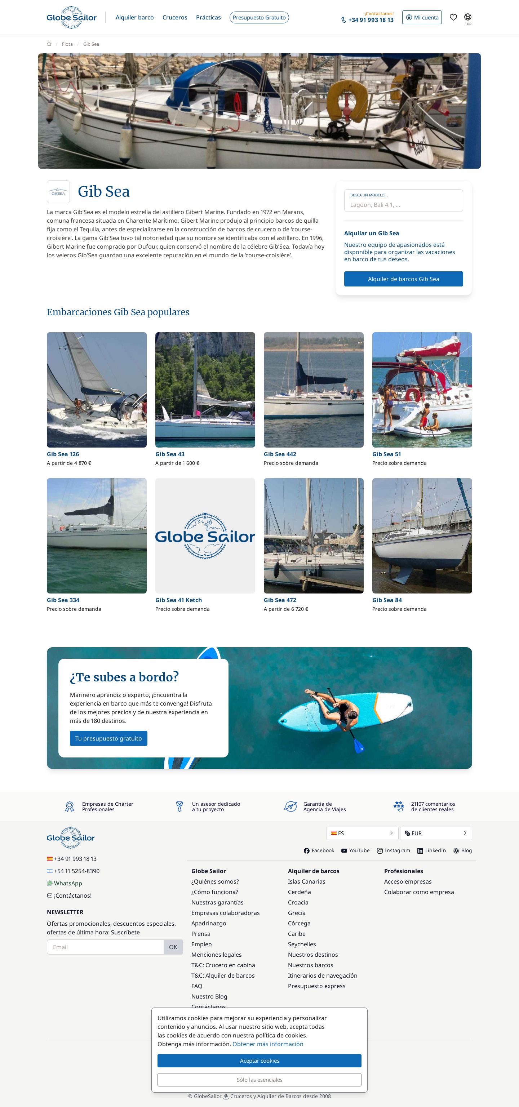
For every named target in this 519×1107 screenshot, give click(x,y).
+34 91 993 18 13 (72, 859)
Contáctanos (208, 1007)
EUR (436, 833)
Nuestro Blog (209, 996)
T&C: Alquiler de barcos (223, 975)
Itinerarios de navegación (323, 975)
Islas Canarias (306, 881)
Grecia (297, 913)
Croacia (298, 902)
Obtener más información (267, 1044)
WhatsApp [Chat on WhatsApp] (64, 883)
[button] (134, 17)
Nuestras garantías (217, 902)
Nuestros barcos (310, 965)
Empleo (201, 944)
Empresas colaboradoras (225, 913)
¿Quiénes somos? (215, 881)
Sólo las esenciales (260, 1079)
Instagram (393, 850)
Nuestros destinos (313, 955)
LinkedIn (431, 850)
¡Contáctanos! (69, 895)
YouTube (355, 850)
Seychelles (302, 944)
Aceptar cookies (259, 1060)
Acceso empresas (408, 881)
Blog (462, 850)
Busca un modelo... (369, 194)
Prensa (200, 934)
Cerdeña (299, 892)
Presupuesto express (317, 986)
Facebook (319, 850)
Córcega (299, 923)
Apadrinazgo (208, 923)
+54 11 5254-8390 (73, 871)
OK (173, 947)
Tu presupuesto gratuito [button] (108, 738)
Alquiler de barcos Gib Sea (403, 279)
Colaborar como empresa (419, 892)
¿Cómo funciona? (214, 892)
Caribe (297, 934)
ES (362, 833)
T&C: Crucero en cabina (223, 965)
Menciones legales (216, 955)
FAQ (197, 986)
